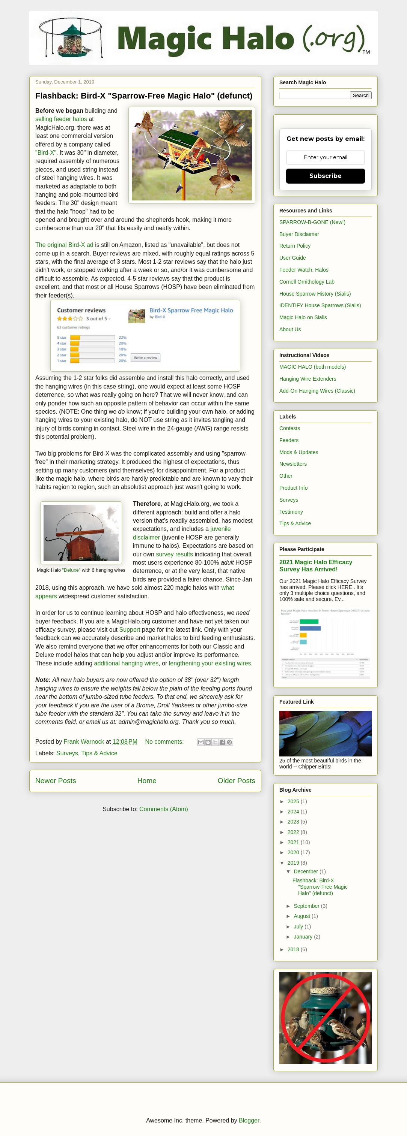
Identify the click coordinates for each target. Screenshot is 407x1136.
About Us (290, 329)
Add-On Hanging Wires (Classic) (317, 391)
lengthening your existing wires (210, 663)
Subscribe (325, 175)
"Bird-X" (45, 152)
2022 (294, 832)
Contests (289, 428)
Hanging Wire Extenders (307, 379)
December (306, 871)
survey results (174, 554)
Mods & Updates (298, 452)
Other (285, 476)
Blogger (249, 1120)
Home (147, 781)
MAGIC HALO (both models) (312, 367)
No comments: (165, 741)
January (304, 937)
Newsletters (293, 464)
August (302, 916)
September (307, 906)
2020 (294, 852)
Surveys (67, 753)
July (299, 927)
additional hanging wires (126, 663)
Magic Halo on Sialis (303, 317)
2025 (294, 801)
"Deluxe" (71, 570)
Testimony (291, 512)
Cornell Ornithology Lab (307, 282)
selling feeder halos (61, 119)
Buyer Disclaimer (299, 234)
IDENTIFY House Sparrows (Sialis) (320, 305)
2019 (294, 863)
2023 (294, 822)
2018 (294, 949)
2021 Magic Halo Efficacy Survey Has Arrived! (316, 565)
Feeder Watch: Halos (304, 270)
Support (129, 629)
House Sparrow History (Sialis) (315, 294)
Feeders (288, 440)
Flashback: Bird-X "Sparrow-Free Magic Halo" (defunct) (143, 95)
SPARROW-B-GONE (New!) (312, 222)
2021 (294, 842)
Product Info (293, 488)
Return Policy (295, 246)
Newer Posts (55, 781)
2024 (294, 812)
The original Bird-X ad (64, 245)
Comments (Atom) (163, 809)
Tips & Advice (99, 753)
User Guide (292, 258)
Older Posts (236, 781)
